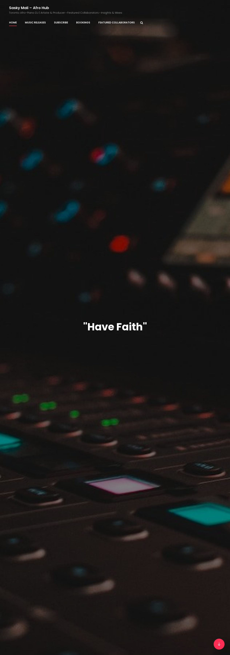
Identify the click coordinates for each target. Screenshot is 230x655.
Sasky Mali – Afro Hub (29, 7)
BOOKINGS (83, 22)
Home (13, 22)
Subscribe (61, 22)
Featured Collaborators (116, 22)
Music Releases (35, 22)
